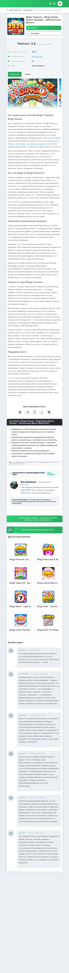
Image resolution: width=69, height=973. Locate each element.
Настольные (37, 57)
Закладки (33, 33)
